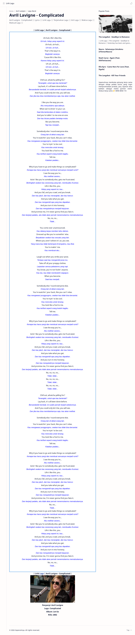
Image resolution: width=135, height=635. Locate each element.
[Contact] (4, 20)
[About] (4, 16)
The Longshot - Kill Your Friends (112, 76)
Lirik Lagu (10, 3)
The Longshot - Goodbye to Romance (114, 37)
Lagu (42, 574)
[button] (131, 3)
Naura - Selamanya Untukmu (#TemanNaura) (111, 50)
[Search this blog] (46, 3)
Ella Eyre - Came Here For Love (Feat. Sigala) (114, 68)
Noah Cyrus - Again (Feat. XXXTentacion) (109, 59)
